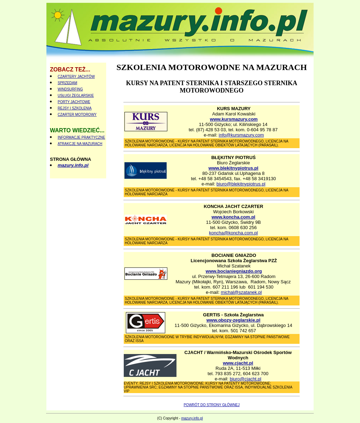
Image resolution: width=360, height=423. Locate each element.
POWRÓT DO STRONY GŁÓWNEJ (211, 405)
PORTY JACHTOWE (74, 102)
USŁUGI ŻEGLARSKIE (76, 95)
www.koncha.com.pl (233, 217)
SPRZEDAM (67, 83)
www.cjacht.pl (238, 363)
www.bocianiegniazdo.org (234, 271)
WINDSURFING (70, 89)
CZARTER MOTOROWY (77, 114)
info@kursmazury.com (241, 135)
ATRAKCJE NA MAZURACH (80, 144)
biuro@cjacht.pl (245, 378)
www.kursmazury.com (234, 119)
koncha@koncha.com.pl (233, 232)
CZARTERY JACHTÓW (76, 76)
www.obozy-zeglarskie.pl (233, 320)
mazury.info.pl (73, 165)
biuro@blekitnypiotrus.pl (241, 184)
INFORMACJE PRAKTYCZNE (81, 137)
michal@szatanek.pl (241, 292)
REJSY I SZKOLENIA (75, 108)
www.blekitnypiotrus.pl (233, 168)
